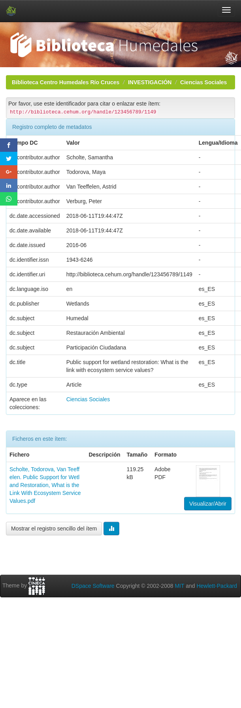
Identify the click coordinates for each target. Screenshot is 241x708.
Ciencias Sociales (203, 82)
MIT (179, 586)
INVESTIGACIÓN (149, 82)
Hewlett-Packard (216, 586)
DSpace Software (93, 586)
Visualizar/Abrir (207, 503)
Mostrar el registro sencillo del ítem (54, 528)
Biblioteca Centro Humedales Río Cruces (65, 82)
